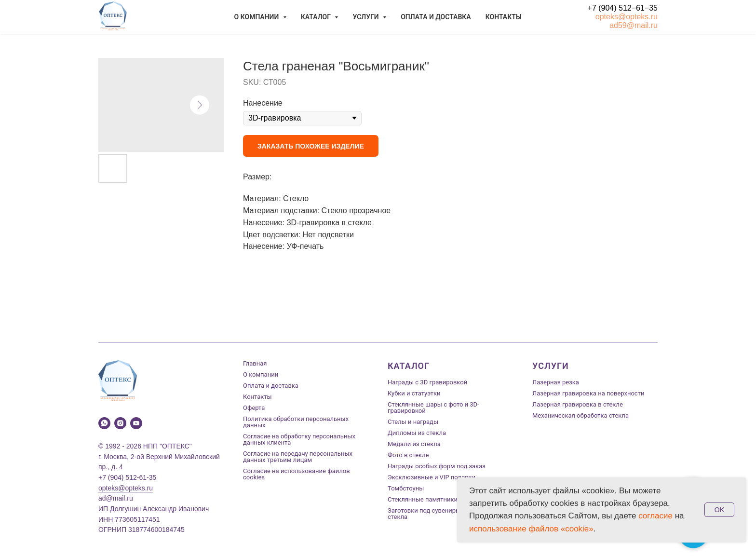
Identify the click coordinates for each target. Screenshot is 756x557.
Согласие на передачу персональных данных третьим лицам (297, 456)
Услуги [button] (366, 17)
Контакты (504, 17)
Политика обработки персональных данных (296, 422)
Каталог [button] (317, 17)
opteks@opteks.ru (626, 17)
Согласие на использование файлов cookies (296, 474)
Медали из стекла (414, 444)
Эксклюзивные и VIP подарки (431, 477)
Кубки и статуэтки (414, 393)
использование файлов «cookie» (531, 528)
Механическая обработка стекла (580, 415)
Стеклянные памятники (423, 499)
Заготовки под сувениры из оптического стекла (447, 513)
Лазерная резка (555, 382)
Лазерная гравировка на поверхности (588, 393)
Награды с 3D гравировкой (427, 382)
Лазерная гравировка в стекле (577, 404)
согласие (655, 515)
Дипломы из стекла (417, 432)
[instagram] (120, 423)
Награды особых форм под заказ (437, 466)
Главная (255, 363)
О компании (260, 374)
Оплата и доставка (436, 17)
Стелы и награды (413, 421)
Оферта (254, 407)
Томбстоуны (406, 488)
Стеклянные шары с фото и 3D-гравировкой (433, 407)
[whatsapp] (104, 423)
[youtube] (136, 423)
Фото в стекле (408, 455)
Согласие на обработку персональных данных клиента (299, 439)
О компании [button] (257, 17)
